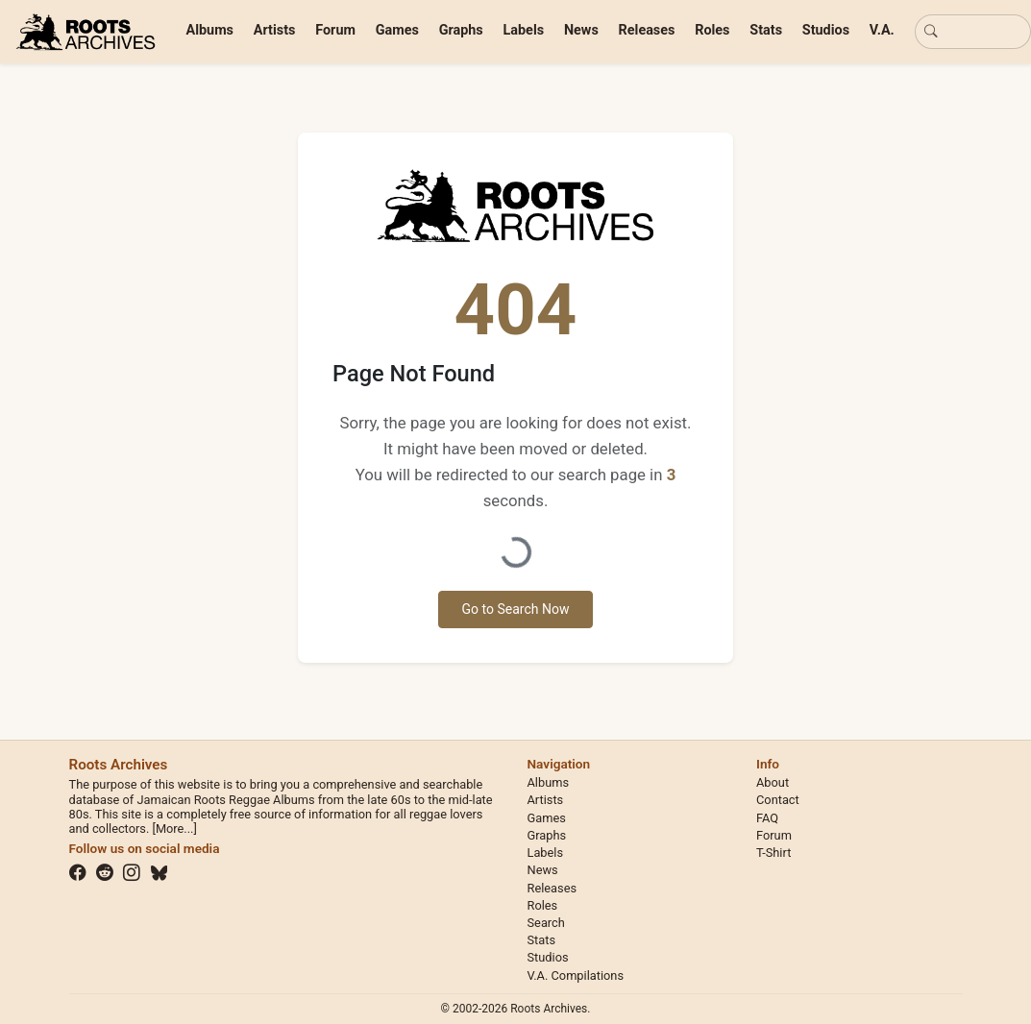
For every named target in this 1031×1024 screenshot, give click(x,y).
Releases (647, 30)
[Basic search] (973, 31)
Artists (275, 30)
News (581, 30)
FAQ (767, 818)
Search (546, 922)
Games (397, 30)
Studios (825, 30)
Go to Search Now (516, 609)
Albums (210, 30)
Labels (524, 30)
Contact (777, 799)
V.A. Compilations (576, 975)
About (772, 782)
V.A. (882, 30)
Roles (712, 30)
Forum (335, 30)
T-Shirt (773, 852)
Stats (765, 30)
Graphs (461, 30)
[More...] (174, 828)
